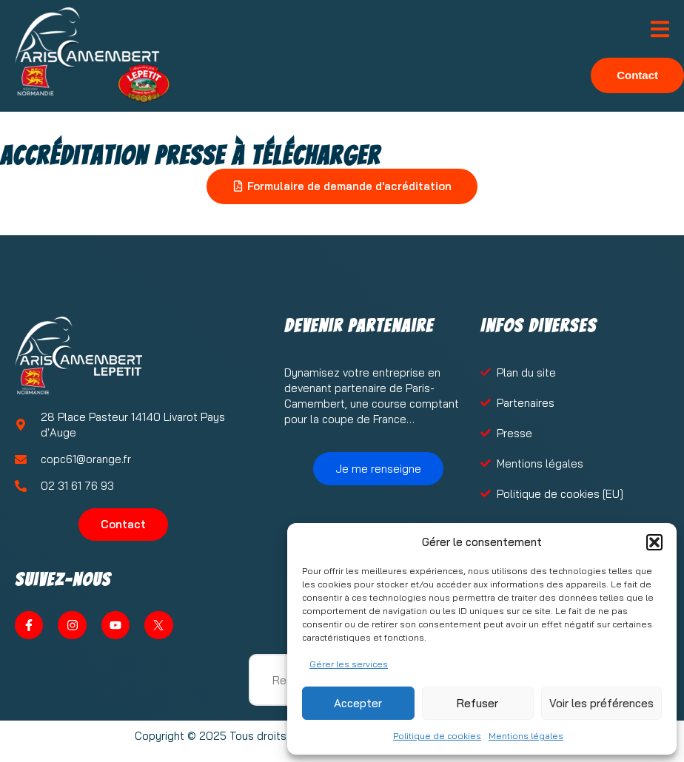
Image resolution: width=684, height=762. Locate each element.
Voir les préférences (601, 703)
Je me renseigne (378, 469)
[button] (654, 542)
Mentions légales (526, 735)
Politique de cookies (437, 735)
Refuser (477, 703)
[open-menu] (660, 30)
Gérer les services (348, 664)
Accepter (358, 703)
